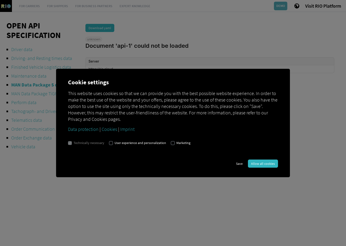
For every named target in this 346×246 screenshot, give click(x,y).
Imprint (127, 129)
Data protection (83, 129)
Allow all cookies (263, 163)
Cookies (109, 129)
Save (239, 163)
